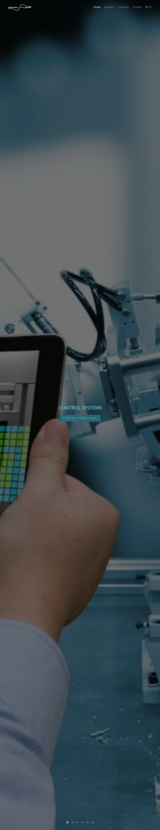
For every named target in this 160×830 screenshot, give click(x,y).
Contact (137, 7)
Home (97, 7)
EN (148, 7)
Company (123, 7)
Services (109, 7)
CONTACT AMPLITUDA (80, 418)
